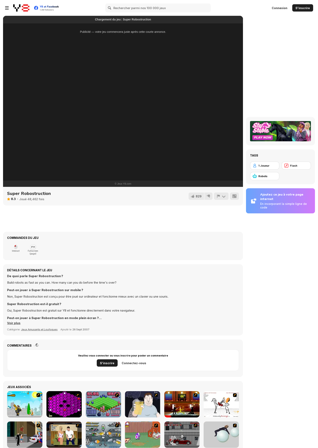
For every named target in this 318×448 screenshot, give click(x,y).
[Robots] (264, 176)
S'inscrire (302, 8)
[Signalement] (221, 196)
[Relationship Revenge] (221, 404)
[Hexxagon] (64, 404)
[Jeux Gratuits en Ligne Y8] (21, 8)
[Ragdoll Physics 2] (221, 434)
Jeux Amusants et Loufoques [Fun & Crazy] (39, 329)
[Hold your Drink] (142, 404)
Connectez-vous (134, 363)
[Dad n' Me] (142, 434)
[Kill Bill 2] (182, 404)
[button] (13, 323)
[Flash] (296, 166)
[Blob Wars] (103, 404)
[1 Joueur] (264, 166)
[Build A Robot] (103, 434)
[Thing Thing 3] (182, 434)
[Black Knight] (24, 404)
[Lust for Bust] (64, 434)
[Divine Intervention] (24, 434)
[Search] (109, 7)
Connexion (279, 8)
